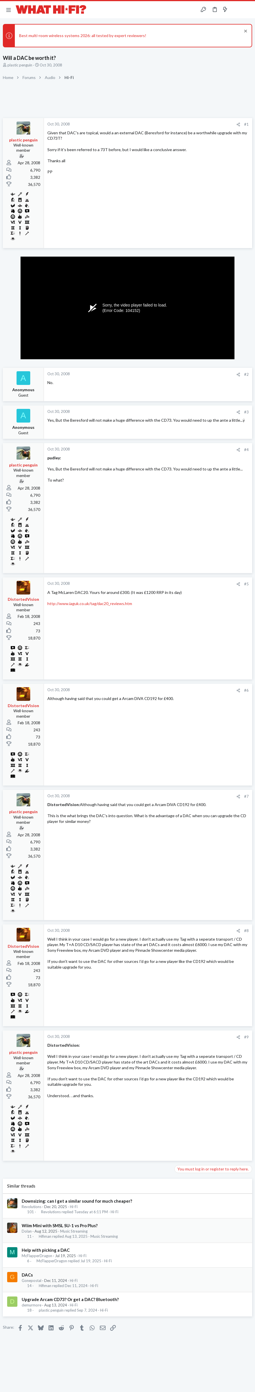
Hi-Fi (74, 1206)
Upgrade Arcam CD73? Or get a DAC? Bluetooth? (70, 1299)
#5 (246, 584)
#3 (246, 412)
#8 (246, 930)
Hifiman (45, 1236)
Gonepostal (31, 1280)
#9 (246, 1037)
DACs (27, 1274)
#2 (246, 374)
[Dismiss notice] (244, 32)
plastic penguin (19, 65)
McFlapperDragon (37, 1255)
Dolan (27, 1231)
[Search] (247, 10)
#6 (246, 690)
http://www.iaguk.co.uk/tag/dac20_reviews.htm (89, 603)
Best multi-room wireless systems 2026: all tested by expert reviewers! (82, 35)
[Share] (238, 124)
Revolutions (31, 1206)
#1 (246, 124)
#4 (246, 449)
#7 (246, 796)
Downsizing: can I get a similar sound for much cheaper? (77, 1201)
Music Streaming (74, 1231)
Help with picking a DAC (46, 1250)
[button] (8, 10)
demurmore (31, 1305)
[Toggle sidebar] (236, 9)
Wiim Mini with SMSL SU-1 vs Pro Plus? (60, 1225)
